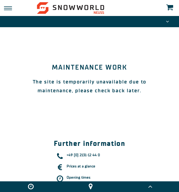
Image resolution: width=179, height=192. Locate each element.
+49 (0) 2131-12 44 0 (83, 155)
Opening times (78, 177)
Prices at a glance (81, 166)
